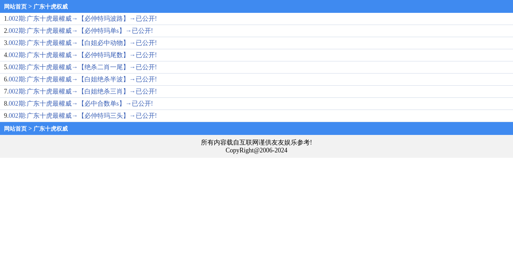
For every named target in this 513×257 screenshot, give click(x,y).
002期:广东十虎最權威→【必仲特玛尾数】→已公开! (83, 55)
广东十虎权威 (50, 7)
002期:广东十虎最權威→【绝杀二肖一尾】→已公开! (83, 67)
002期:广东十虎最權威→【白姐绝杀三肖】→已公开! (83, 91)
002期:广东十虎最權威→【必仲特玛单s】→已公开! (81, 30)
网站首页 (15, 7)
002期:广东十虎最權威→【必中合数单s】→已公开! (81, 103)
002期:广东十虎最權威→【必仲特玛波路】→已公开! (83, 18)
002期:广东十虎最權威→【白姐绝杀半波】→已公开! (83, 79)
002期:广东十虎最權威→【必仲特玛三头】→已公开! (83, 115)
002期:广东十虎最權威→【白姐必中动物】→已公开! (83, 42)
